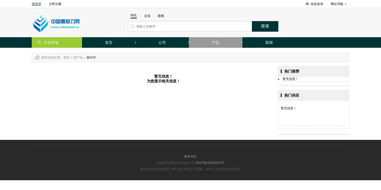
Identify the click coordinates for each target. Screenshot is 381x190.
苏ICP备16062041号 (210, 163)
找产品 (78, 57)
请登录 (36, 4)
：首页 (65, 57)
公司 (162, 42)
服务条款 (190, 156)
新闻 (269, 42)
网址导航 (339, 4)
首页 (108, 42)
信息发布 (317, 4)
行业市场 (51, 42)
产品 (215, 42)
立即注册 (55, 4)
